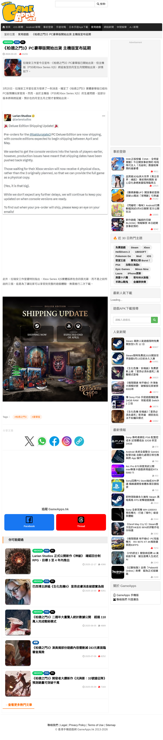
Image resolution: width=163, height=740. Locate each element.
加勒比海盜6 (133, 264)
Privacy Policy (77, 725)
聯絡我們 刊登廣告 (126, 599)
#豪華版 (36, 417)
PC (23, 42)
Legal (63, 725)
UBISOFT (140, 251)
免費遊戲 (121, 247)
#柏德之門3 (20, 417)
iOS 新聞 (18, 27)
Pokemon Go (124, 256)
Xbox (147, 247)
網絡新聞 (109, 27)
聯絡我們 (53, 725)
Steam (135, 247)
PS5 (17, 42)
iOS (149, 256)
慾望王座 (121, 260)
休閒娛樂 (122, 27)
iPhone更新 (134, 273)
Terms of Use (96, 725)
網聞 (36, 642)
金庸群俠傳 (139, 281)
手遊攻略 (61, 27)
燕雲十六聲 (122, 277)
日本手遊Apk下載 (78, 27)
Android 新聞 (33, 27)
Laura (119, 273)
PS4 (118, 264)
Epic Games (123, 269)
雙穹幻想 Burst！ (140, 260)
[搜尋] (75, 4)
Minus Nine (141, 269)
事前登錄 (48, 27)
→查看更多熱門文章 (18, 705)
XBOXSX (8, 42)
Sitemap (111, 725)
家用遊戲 (96, 27)
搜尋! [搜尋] (101, 3)
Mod (139, 256)
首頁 (6, 27)
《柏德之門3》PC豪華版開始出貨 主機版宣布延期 (61, 34)
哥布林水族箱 (140, 277)
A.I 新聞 (134, 27)
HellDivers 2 (123, 251)
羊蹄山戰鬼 (122, 281)
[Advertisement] (55, 253)
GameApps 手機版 (126, 595)
